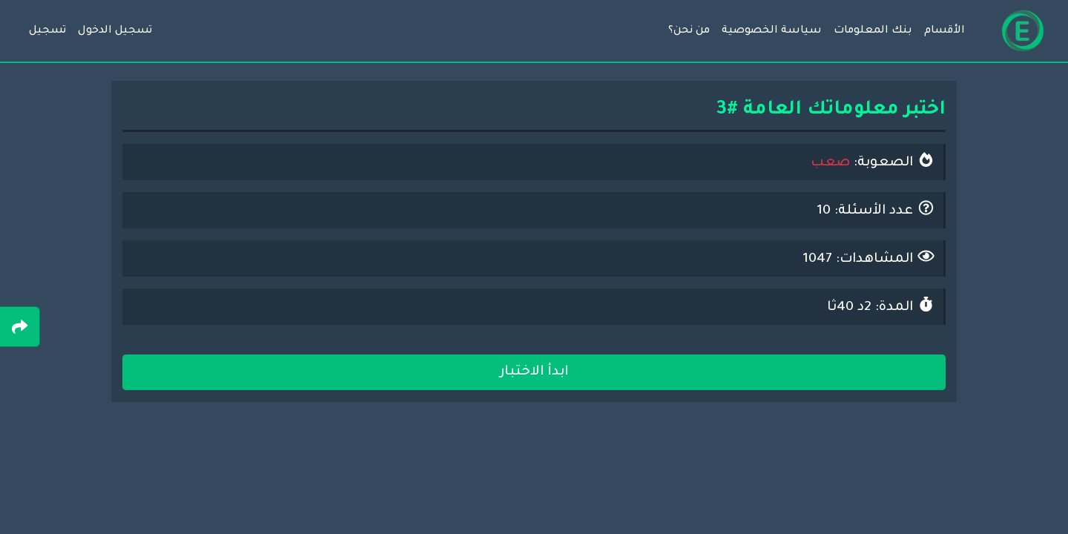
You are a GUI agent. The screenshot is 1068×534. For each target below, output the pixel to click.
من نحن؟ (689, 31)
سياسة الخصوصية (772, 31)
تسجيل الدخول (115, 31)
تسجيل (47, 31)
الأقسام (944, 31)
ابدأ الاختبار (534, 372)
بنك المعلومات (873, 31)
